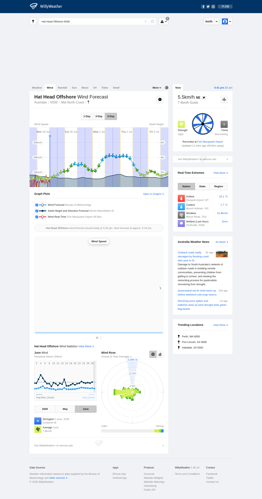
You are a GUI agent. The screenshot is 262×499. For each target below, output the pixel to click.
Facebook (211, 473)
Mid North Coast (72, 102)
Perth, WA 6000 (191, 336)
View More (219, 172)
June (86, 408)
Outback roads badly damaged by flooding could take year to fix (203, 268)
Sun (74, 87)
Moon (84, 87)
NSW (53, 102)
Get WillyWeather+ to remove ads (197, 159)
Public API (149, 489)
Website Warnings (154, 481)
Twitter (210, 477)
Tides (104, 87)
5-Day (110, 116)
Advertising (150, 485)
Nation (186, 186)
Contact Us (212, 481)
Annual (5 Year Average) (115, 356)
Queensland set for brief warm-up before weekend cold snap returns (203, 292)
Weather (37, 87)
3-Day (98, 116)
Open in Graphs (152, 193)
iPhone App (119, 473)
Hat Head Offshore (88, 102)
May (65, 408)
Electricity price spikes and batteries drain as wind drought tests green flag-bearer (203, 304)
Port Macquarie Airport (210, 141)
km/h (209, 21)
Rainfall (62, 87)
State (202, 186)
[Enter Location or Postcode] (97, 21)
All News (220, 241)
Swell (116, 87)
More (156, 87)
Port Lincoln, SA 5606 (194, 342)
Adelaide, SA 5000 (192, 347)
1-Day (86, 116)
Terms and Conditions (187, 473)
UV (95, 87)
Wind (50, 87)
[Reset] (145, 21)
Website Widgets (153, 477)
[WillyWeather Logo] (48, 6)
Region (218, 186)
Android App (120, 477)
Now (178, 87)
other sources (57, 477)
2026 (45, 408)
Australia (40, 102)
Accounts (149, 473)
